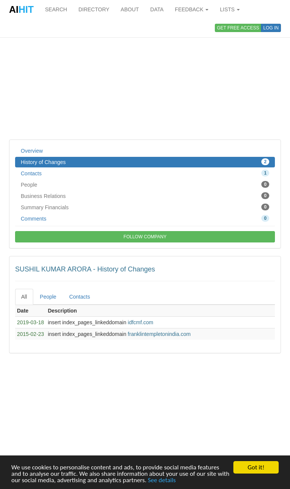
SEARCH (56, 9)
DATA (157, 9)
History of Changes (145, 161)
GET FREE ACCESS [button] (238, 28)
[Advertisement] (145, 79)
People (145, 184)
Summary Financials (145, 207)
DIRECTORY (94, 9)
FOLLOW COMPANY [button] (145, 236)
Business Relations (145, 195)
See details (162, 480)
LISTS (230, 9)
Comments (145, 218)
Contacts (145, 173)
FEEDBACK (191, 9)
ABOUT (130, 9)
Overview (32, 151)
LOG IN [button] (271, 28)
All (24, 297)
